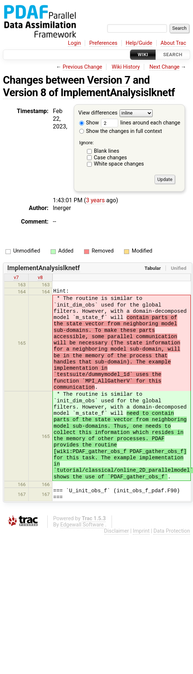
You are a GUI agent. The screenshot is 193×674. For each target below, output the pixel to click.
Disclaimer (116, 531)
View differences (98, 113)
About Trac (173, 43)
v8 (40, 277)
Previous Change (82, 67)
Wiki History (126, 67)
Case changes (110, 158)
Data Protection (171, 531)
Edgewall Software (82, 525)
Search (172, 54)
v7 (16, 277)
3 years (95, 200)
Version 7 (108, 80)
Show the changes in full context (120, 131)
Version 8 (24, 92)
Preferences (103, 43)
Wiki (143, 54)
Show (89, 123)
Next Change (164, 67)
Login (74, 43)
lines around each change (140, 123)
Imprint (141, 531)
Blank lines (106, 151)
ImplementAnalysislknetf (118, 92)
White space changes (119, 164)
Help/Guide (139, 43)
